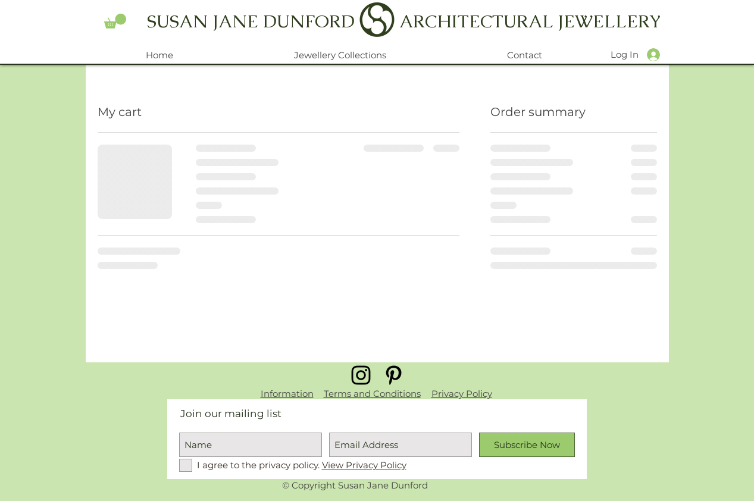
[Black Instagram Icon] (361, 375)
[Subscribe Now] (527, 445)
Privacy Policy (461, 393)
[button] (115, 21)
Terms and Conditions (372, 393)
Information (287, 393)
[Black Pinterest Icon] (393, 375)
